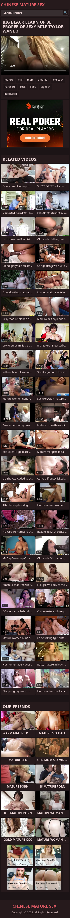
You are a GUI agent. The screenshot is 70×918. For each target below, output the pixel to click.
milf (20, 79)
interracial (10, 93)
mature (8, 79)
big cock (58, 79)
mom (30, 79)
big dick (45, 86)
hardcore (9, 86)
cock (22, 86)
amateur (43, 79)
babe (33, 86)
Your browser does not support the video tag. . (35, 55)
